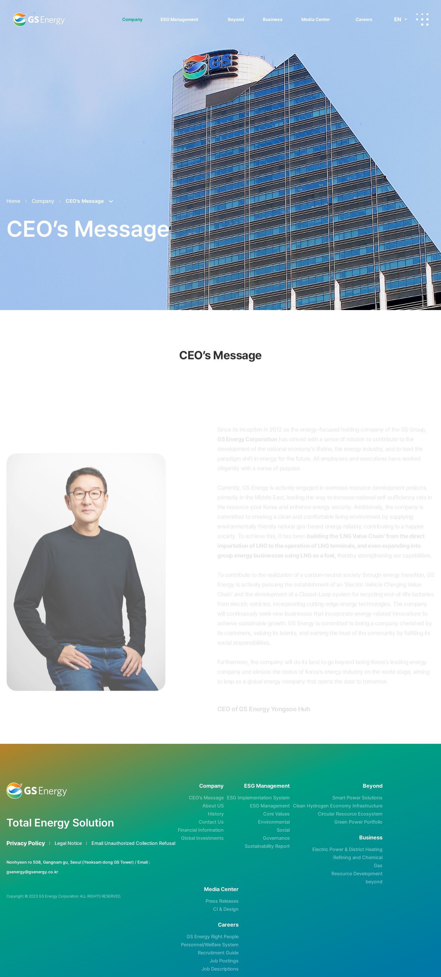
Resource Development (356, 874)
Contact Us (211, 822)
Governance (276, 838)
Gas (378, 865)
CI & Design (226, 909)
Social (283, 830)
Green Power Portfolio (358, 822)
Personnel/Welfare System (210, 945)
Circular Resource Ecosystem (350, 814)
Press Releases (222, 901)
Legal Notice (68, 843)
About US (213, 806)
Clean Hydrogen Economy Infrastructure (337, 806)
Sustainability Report (267, 846)
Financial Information (201, 830)
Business (273, 19)
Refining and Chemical (357, 857)
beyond (374, 882)
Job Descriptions (220, 969)
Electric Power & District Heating (347, 849)
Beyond (236, 19)
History (216, 814)
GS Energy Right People (213, 937)
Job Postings (224, 961)
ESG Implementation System (258, 798)
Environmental (274, 822)
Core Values (276, 814)
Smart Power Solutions (357, 798)
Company (132, 19)
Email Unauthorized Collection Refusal (133, 843)
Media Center (315, 19)
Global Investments (202, 838)
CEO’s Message (206, 798)
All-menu (422, 19)
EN (397, 19)
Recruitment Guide (218, 953)
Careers (364, 19)
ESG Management (179, 19)
